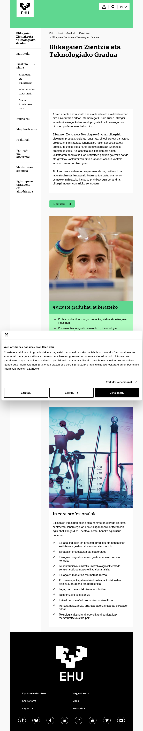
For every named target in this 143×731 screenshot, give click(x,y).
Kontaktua (78, 708)
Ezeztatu (26, 392)
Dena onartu (117, 392)
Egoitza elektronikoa (34, 693)
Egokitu (71, 392)
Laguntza (27, 708)
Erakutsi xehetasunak (119, 381)
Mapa (75, 701)
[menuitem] (123, 6)
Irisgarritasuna (80, 693)
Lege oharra (29, 701)
